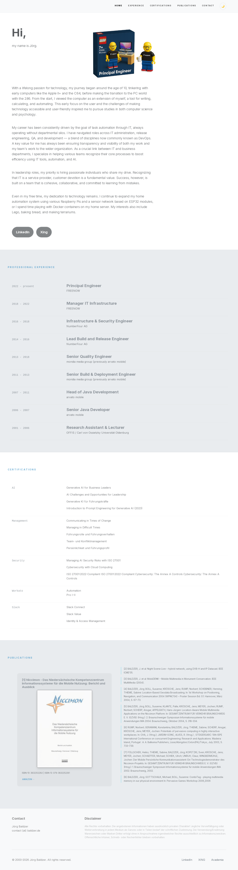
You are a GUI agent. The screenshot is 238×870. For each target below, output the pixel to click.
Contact (208, 5)
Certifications (160, 5)
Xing (44, 241)
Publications (186, 5)
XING (201, 859)
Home (118, 5)
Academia (217, 859)
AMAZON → (35, 769)
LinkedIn (22, 241)
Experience (136, 5)
